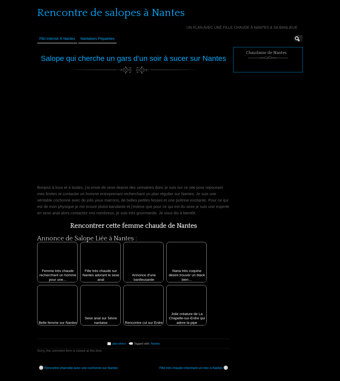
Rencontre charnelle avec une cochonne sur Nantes (78, 368)
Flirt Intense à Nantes (57, 38)
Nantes (155, 343)
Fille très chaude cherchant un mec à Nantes (193, 368)
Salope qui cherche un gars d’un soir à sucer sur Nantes (133, 58)
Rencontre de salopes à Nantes (111, 13)
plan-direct (119, 343)
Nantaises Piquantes (97, 38)
